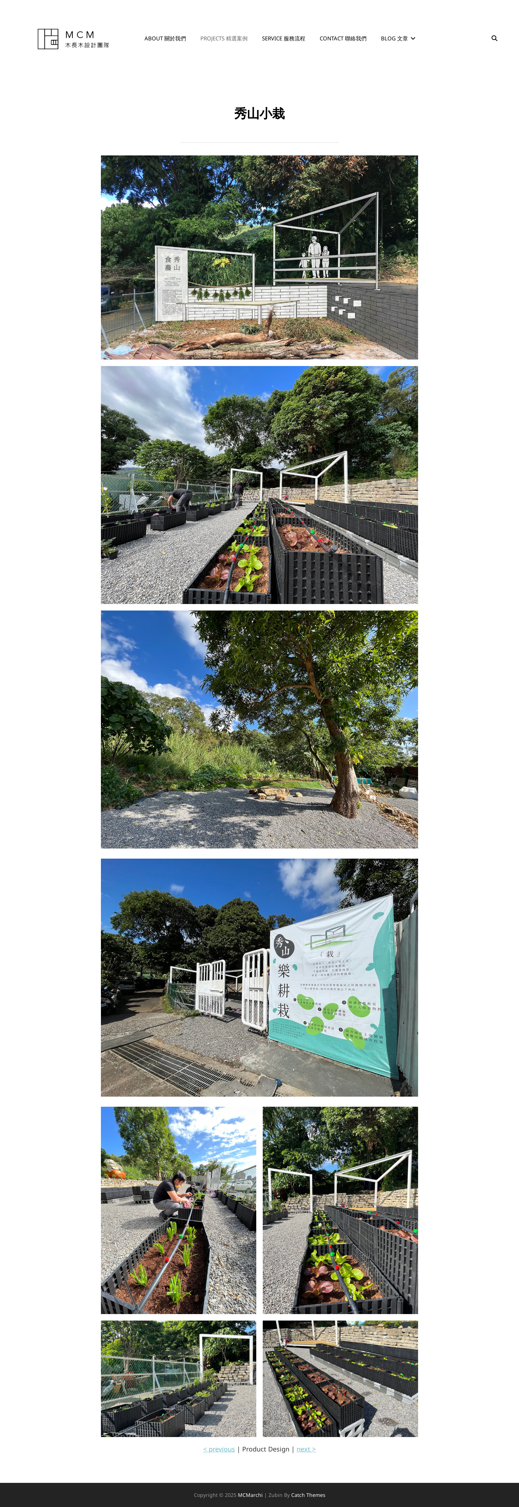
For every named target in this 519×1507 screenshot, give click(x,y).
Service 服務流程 (283, 38)
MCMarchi (250, 1494)
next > (306, 1449)
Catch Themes (308, 1494)
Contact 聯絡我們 (343, 38)
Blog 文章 (394, 38)
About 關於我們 (165, 38)
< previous (219, 1449)
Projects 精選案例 (224, 38)
